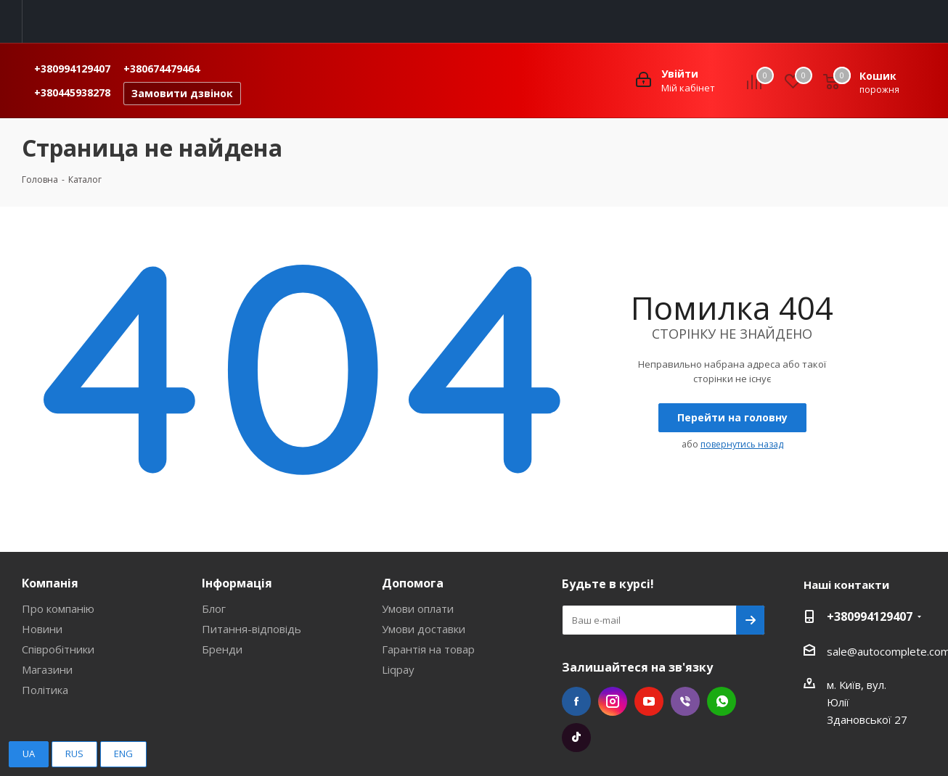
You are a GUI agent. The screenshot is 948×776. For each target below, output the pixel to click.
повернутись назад (741, 444)
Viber (685, 701)
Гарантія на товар (428, 649)
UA (29, 753)
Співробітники (58, 649)
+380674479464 (161, 68)
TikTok (576, 737)
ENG (123, 753)
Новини (42, 629)
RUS (74, 753)
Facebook (576, 701)
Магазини (47, 669)
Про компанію (58, 608)
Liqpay (398, 669)
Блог (214, 608)
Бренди (222, 649)
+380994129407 (72, 68)
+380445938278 (72, 92)
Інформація (237, 583)
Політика (45, 689)
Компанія (50, 583)
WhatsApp (721, 701)
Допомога (413, 583)
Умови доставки (423, 629)
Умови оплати (418, 608)
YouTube (648, 701)
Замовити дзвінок (182, 93)
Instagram (612, 701)
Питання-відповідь (251, 629)
